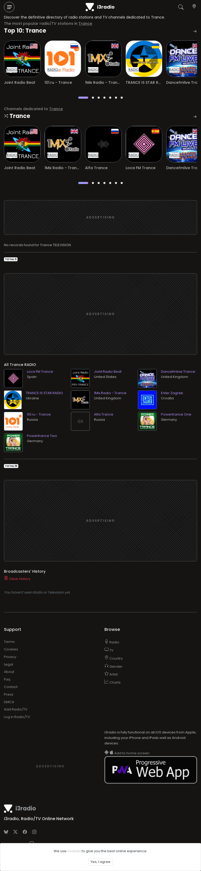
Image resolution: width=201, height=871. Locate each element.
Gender (113, 666)
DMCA (9, 702)
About (9, 671)
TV (109, 650)
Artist (111, 674)
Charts (112, 682)
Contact (11, 686)
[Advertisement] (100, 217)
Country (113, 658)
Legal (8, 664)
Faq (7, 679)
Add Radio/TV (15, 709)
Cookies (11, 649)
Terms (9, 641)
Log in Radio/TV (17, 716)
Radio (111, 642)
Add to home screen (126, 753)
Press (8, 694)
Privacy (10, 656)
